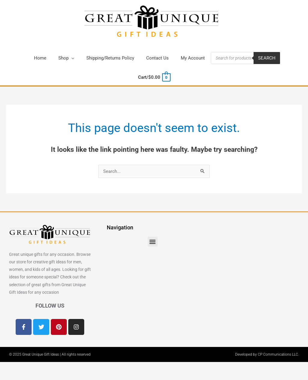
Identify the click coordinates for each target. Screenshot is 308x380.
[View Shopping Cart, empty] (153, 77)
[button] (66, 58)
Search (267, 58)
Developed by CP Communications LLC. (267, 354)
